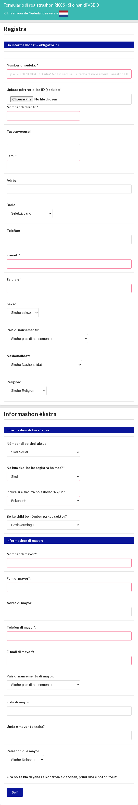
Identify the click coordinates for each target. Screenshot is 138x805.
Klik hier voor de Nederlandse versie (35, 13)
